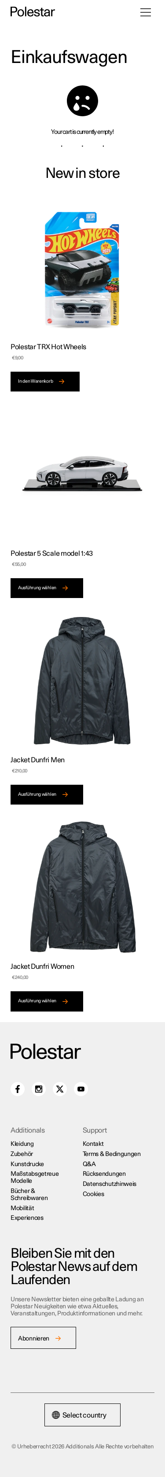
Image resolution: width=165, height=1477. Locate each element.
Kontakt (93, 1144)
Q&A (89, 1164)
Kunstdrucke (27, 1164)
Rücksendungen (104, 1174)
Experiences (27, 1218)
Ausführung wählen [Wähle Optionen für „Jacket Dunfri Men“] (37, 794)
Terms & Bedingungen (112, 1154)
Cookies (93, 1194)
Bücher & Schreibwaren (29, 1194)
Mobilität (22, 1208)
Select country (79, 1415)
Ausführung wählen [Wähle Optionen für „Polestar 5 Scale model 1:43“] (37, 588)
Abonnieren (33, 1339)
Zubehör (22, 1154)
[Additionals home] (33, 12)
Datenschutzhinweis (110, 1184)
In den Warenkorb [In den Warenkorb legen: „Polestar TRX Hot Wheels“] (35, 381)
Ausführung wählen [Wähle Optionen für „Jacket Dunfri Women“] (37, 1001)
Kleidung (22, 1144)
